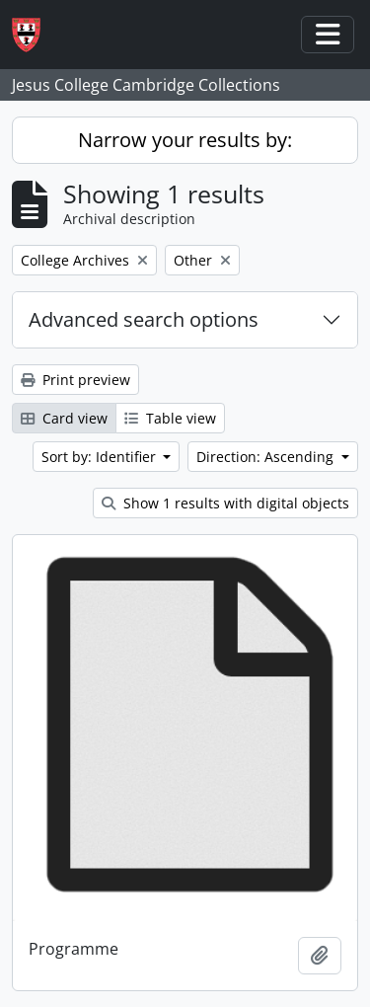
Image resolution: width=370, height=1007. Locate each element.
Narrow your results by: (185, 139)
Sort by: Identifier (100, 456)
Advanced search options (144, 319)
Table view (170, 418)
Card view (64, 418)
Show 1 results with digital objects (225, 503)
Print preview (75, 379)
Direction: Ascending (266, 456)
